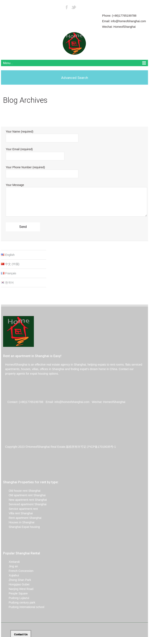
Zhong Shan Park (17, 580)
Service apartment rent (20, 508)
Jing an (10, 566)
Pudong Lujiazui (16, 598)
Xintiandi (11, 561)
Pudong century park (19, 602)
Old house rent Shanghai (21, 490)
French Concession (18, 570)
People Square (15, 593)
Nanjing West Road (18, 589)
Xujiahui (11, 575)
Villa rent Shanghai (18, 513)
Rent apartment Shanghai (22, 517)
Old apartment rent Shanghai (24, 495)
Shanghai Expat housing (21, 527)
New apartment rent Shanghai (25, 499)
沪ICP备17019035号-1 (101, 446)
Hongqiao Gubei (16, 584)
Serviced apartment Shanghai (25, 504)
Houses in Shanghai (18, 522)
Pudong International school (23, 607)
